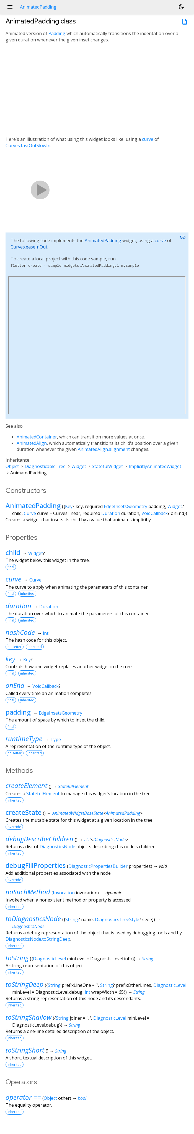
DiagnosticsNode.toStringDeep (38, 939)
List (87, 840)
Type (55, 739)
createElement (26, 785)
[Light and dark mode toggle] (181, 6)
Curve (30, 513)
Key (69, 506)
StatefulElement (73, 786)
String (71, 919)
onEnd (15, 685)
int (45, 633)
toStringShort (25, 1049)
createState (24, 812)
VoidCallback (154, 513)
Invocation (64, 893)
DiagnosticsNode (109, 840)
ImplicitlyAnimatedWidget (155, 466)
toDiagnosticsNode (33, 918)
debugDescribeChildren (39, 838)
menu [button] (10, 7)
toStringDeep (24, 984)
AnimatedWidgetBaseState (77, 813)
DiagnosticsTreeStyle (117, 919)
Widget (78, 466)
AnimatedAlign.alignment (104, 449)
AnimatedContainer (37, 437)
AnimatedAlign (32, 443)
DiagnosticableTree (45, 466)
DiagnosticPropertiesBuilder (98, 866)
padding (18, 712)
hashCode (20, 632)
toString (17, 957)
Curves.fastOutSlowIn (28, 145)
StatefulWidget (107, 466)
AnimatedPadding (103, 240)
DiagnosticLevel (49, 959)
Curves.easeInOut (29, 247)
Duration (110, 513)
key (10, 658)
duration (18, 605)
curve (147, 139)
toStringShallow (28, 1017)
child (13, 552)
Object (12, 466)
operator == (23, 1097)
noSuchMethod (28, 891)
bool (82, 1098)
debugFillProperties (36, 865)
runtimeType (24, 738)
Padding (56, 33)
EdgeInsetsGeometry (125, 506)
